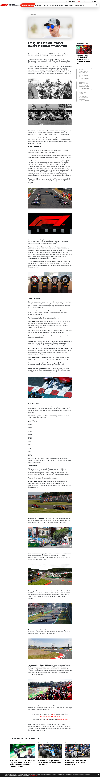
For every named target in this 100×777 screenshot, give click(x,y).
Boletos (45, 5)
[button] (31, 27)
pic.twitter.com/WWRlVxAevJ (50, 716)
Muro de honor (79, 5)
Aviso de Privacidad (33, 775)
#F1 (53, 714)
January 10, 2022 (62, 719)
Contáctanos (70, 1)
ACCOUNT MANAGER (28, 5)
